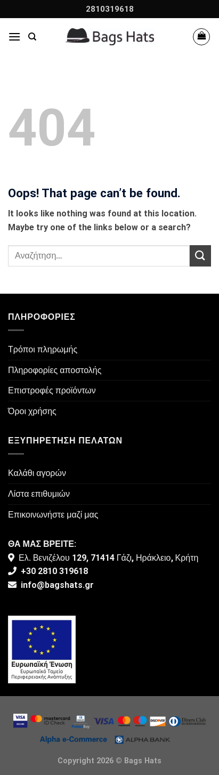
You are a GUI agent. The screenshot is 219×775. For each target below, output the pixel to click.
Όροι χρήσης (32, 411)
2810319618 (110, 9)
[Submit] (200, 255)
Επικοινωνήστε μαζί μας (53, 515)
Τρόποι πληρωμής (42, 349)
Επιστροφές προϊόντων (52, 390)
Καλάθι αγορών (37, 473)
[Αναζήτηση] (32, 37)
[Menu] (14, 36)
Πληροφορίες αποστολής (54, 370)
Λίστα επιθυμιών (39, 494)
